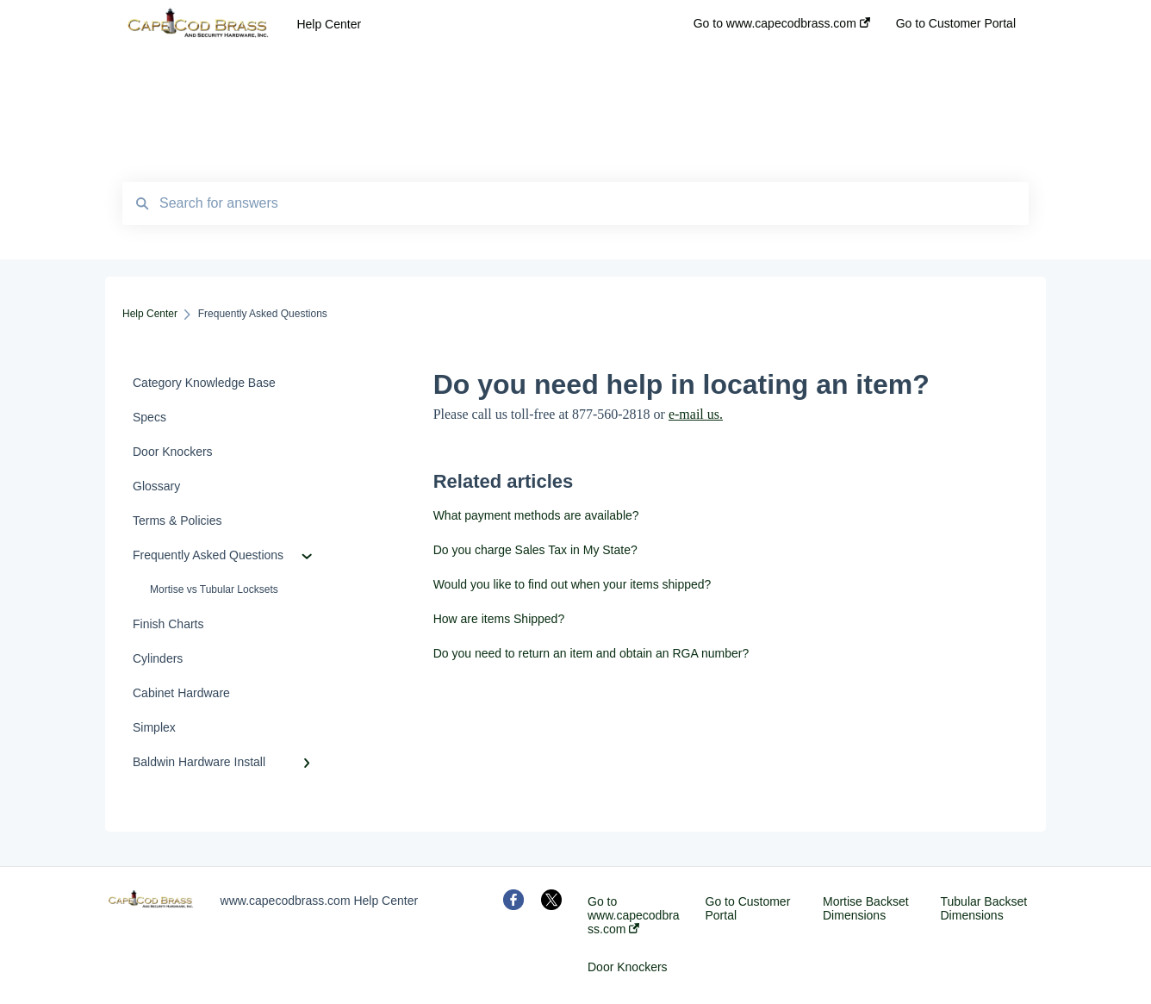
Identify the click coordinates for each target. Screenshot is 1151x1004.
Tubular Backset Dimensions (984, 908)
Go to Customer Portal (748, 908)
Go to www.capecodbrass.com (634, 915)
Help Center (328, 24)
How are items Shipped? (499, 619)
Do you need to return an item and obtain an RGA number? (591, 653)
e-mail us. (696, 414)
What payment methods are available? (536, 515)
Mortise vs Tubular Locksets (214, 589)
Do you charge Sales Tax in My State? (535, 550)
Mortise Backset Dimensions (866, 908)
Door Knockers (628, 967)
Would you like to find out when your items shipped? (572, 584)
